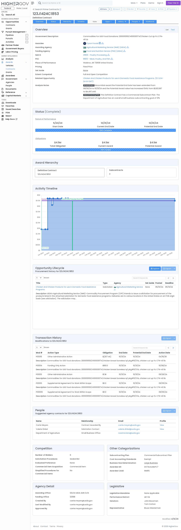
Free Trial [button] (173, 3)
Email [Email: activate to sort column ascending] (120, 421)
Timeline (81, 22)
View (162, 425)
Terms (52, 526)
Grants (9, 28)
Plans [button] (143, 3)
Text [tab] (173, 29)
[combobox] (74, 3)
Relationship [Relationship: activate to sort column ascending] (87, 421)
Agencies (10, 82)
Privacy (60, 526)
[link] (173, 348)
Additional (150, 22)
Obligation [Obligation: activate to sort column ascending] (108, 352)
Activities (10, 42)
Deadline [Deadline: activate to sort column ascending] (169, 283)
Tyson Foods (92, 43)
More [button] (133, 3)
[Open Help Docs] (60, 9)
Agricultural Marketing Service (129, 287)
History (122, 22)
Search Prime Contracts (46, 9)
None (85, 70)
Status (53, 22)
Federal (7, 8)
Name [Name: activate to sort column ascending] (38, 421)
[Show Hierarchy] (102, 43)
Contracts (10, 25)
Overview (39, 22)
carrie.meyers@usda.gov (129, 425)
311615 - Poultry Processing (95, 55)
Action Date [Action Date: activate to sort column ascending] (164, 352)
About (36, 526)
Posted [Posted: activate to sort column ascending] (158, 283)
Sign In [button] (160, 3)
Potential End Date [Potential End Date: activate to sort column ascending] (142, 352)
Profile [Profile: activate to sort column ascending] (163, 421)
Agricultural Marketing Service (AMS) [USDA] (106, 47)
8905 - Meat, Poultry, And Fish (96, 59)
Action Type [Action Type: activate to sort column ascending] (53, 352)
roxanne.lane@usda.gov (129, 433)
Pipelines (10, 35)
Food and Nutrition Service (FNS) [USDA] (105, 51)
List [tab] (167, 29)
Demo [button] (151, 3)
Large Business (151, 463)
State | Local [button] (21, 8)
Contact (44, 526)
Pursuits (9, 38)
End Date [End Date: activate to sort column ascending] (123, 352)
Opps (108, 22)
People (9, 85)
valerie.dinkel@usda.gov (129, 429)
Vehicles (9, 65)
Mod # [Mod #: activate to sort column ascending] (39, 352)
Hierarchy (67, 22)
